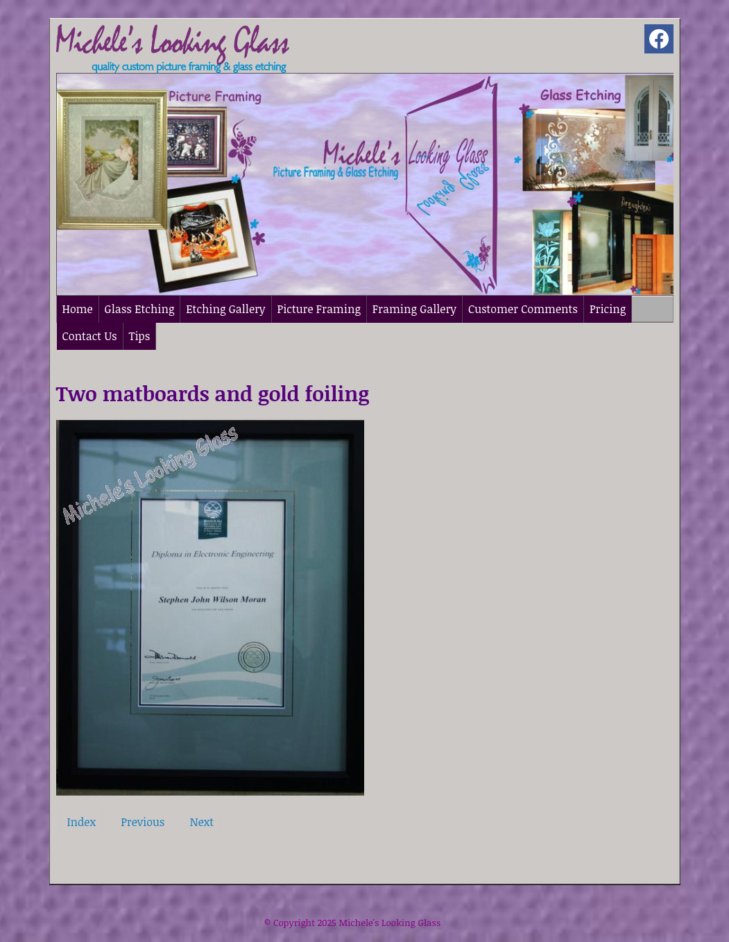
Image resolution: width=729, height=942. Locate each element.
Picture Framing (319, 309)
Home (77, 309)
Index (81, 822)
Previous (142, 822)
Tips (140, 336)
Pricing (608, 309)
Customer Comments (523, 309)
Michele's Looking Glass (389, 922)
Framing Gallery (414, 309)
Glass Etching (140, 309)
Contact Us (89, 336)
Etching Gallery (225, 309)
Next (202, 822)
